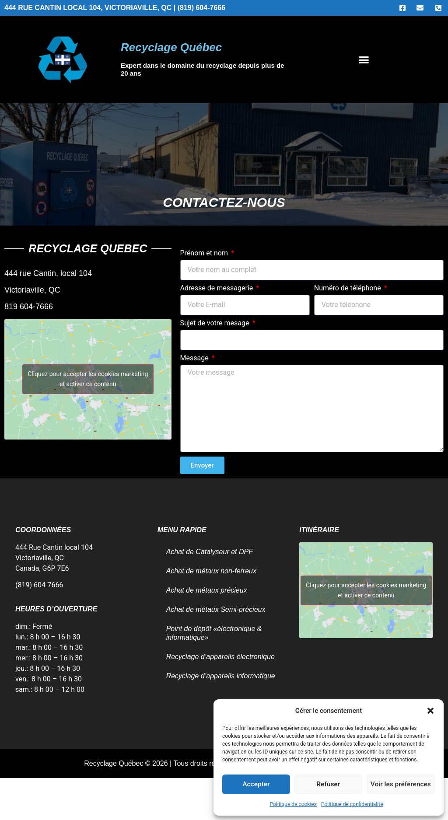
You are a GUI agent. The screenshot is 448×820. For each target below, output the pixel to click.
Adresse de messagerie (217, 288)
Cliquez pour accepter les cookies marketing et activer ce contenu (88, 378)
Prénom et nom (205, 253)
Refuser (328, 785)
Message (195, 358)
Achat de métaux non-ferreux (211, 571)
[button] (430, 710)
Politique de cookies (293, 804)
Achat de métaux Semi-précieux (216, 609)
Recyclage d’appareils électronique (220, 656)
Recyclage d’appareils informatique (220, 676)
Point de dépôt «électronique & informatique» (214, 633)
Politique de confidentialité (352, 804)
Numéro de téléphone (348, 288)
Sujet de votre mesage (215, 323)
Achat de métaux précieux (206, 590)
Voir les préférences (400, 785)
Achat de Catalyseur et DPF (209, 551)
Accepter (256, 785)
